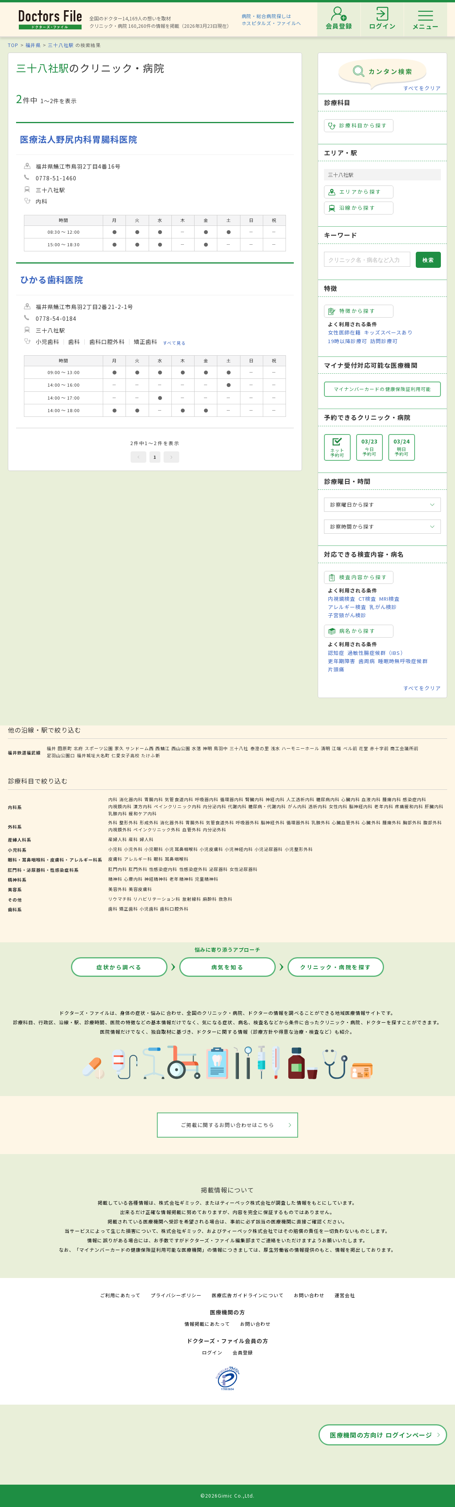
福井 (51, 748)
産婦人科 (117, 839)
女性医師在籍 (344, 332)
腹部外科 (432, 822)
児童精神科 (206, 879)
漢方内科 (142, 806)
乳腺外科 (320, 822)
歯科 (113, 908)
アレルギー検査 (347, 607)
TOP (13, 45)
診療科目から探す (358, 125)
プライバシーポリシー (176, 1295)
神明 (207, 748)
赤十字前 (379, 748)
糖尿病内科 (328, 799)
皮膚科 (115, 859)
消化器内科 (131, 799)
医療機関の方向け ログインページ (381, 1435)
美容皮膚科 (140, 889)
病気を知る (227, 967)
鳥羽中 (221, 748)
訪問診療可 (384, 341)
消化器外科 (172, 822)
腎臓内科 (254, 799)
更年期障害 (341, 661)
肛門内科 (117, 869)
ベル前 (350, 748)
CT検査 (367, 598)
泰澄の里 (259, 748)
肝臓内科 (434, 806)
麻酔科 (210, 899)
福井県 (33, 45)
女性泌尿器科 (243, 869)
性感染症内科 (163, 869)
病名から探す (351, 631)
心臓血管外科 (346, 822)
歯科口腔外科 (174, 908)
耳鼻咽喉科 (176, 859)
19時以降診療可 (347, 341)
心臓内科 (350, 799)
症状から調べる (119, 967)
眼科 (158, 859)
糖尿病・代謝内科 (267, 806)
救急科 (225, 899)
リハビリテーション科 (156, 899)
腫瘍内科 (391, 799)
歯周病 (367, 661)
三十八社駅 (60, 45)
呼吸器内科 (206, 799)
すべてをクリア (422, 88)
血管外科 (191, 829)
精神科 (115, 879)
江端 (336, 748)
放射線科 (191, 899)
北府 (78, 748)
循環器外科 (298, 822)
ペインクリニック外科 (156, 829)
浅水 (275, 748)
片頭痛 (336, 669)
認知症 (336, 652)
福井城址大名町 (93, 755)
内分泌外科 (214, 829)
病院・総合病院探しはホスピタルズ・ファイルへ (272, 19)
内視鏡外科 (120, 829)
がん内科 (297, 806)
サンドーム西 (140, 748)
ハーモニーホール (300, 748)
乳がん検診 (383, 607)
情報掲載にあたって (207, 1323)
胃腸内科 (153, 799)
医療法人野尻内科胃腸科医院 (79, 139)
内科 (113, 799)
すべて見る (174, 343)
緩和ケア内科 (143, 813)
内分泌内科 (214, 806)
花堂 (363, 748)
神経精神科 (156, 879)
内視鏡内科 (120, 806)
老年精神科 (181, 879)
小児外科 (133, 849)
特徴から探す (351, 311)
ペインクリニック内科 (177, 806)
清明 (325, 748)
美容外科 (117, 889)
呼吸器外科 (247, 822)
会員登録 (243, 1352)
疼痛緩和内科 (409, 806)
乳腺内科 (117, 813)
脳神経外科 (272, 822)
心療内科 (133, 879)
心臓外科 (371, 822)
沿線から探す (351, 208)
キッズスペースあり (388, 332)
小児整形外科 (299, 849)
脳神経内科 (361, 806)
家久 (119, 748)
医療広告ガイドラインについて (248, 1295)
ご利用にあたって (120, 1295)
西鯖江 (162, 748)
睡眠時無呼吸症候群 (403, 661)
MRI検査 (389, 598)
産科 (133, 839)
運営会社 (345, 1295)
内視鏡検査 (341, 598)
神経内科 (275, 799)
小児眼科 (153, 849)
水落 (196, 748)
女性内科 (338, 806)
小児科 (115, 849)
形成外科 (149, 822)
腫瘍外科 (391, 822)
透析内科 (317, 806)
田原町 (65, 748)
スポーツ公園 (99, 748)
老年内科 (383, 806)
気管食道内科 (179, 799)
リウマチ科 (120, 899)
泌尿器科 (218, 869)
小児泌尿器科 (269, 849)
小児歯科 (149, 908)
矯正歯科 (128, 908)
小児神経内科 (239, 849)
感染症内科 (414, 799)
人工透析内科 (300, 799)
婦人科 (147, 839)
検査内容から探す (358, 577)
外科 (113, 822)
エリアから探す (354, 192)
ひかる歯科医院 (51, 279)
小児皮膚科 (211, 849)
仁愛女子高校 (125, 755)
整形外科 (128, 822)
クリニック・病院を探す (335, 967)
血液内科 (371, 799)
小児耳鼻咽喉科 (181, 849)
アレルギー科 (138, 859)
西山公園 (180, 748)
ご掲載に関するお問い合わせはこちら (228, 1125)
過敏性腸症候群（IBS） (377, 652)
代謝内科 (237, 806)
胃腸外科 (195, 822)
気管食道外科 (220, 822)
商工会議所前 (404, 748)
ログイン (212, 1352)
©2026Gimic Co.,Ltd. (227, 1495)
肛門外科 (138, 869)
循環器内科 (232, 799)
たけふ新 (150, 755)
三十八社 (238, 748)
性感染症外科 (193, 869)
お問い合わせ (309, 1295)
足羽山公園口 (61, 755)
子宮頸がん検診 (347, 615)
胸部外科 (412, 822)
